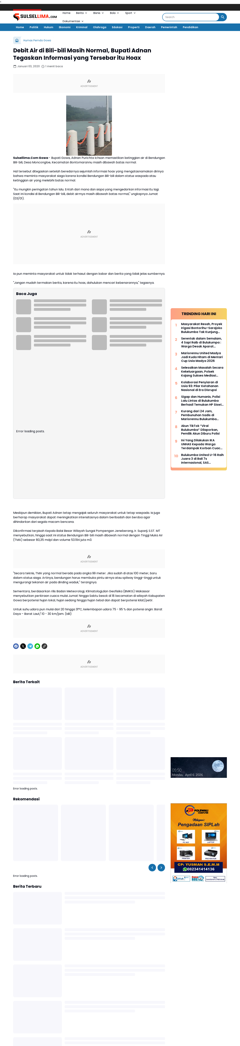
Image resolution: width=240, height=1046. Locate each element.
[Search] (191, 17)
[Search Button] (222, 17)
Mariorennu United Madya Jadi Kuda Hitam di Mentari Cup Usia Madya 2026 (202, 91)
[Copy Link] (44, 528)
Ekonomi (64, 27)
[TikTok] (135, 1037)
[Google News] (125, 1037)
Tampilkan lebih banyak (89, 1004)
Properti (134, 27)
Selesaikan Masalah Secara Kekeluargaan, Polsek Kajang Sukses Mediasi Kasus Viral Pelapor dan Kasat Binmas (202, 106)
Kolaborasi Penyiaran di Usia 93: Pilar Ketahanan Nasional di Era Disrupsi (199, 120)
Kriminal (81, 27)
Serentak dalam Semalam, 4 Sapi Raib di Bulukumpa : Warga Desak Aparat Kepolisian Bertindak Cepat (202, 76)
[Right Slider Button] (161, 749)
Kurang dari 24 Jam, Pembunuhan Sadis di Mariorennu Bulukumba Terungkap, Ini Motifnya (199, 149)
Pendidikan (190, 27)
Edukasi (117, 27)
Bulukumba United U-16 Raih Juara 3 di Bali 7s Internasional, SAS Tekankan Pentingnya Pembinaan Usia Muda (202, 193)
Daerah (150, 27)
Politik (34, 27)
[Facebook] (16, 528)
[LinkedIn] (146, 1037)
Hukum (48, 27)
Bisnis (98, 13)
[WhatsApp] (37, 528)
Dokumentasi (73, 21)
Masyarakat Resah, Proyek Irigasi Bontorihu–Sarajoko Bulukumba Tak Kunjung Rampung (201, 62)
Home (66, 13)
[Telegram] (30, 528)
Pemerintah (169, 27)
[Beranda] (17, 40)
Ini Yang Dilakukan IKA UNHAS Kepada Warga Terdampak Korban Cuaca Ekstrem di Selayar (201, 178)
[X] (23, 528)
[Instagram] (104, 1037)
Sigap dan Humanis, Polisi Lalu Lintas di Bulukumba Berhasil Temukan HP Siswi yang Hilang (201, 135)
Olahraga (99, 27)
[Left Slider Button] (152, 749)
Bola (115, 13)
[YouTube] (115, 1037)
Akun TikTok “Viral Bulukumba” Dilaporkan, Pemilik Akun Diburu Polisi (200, 164)
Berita (82, 13)
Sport (130, 13)
